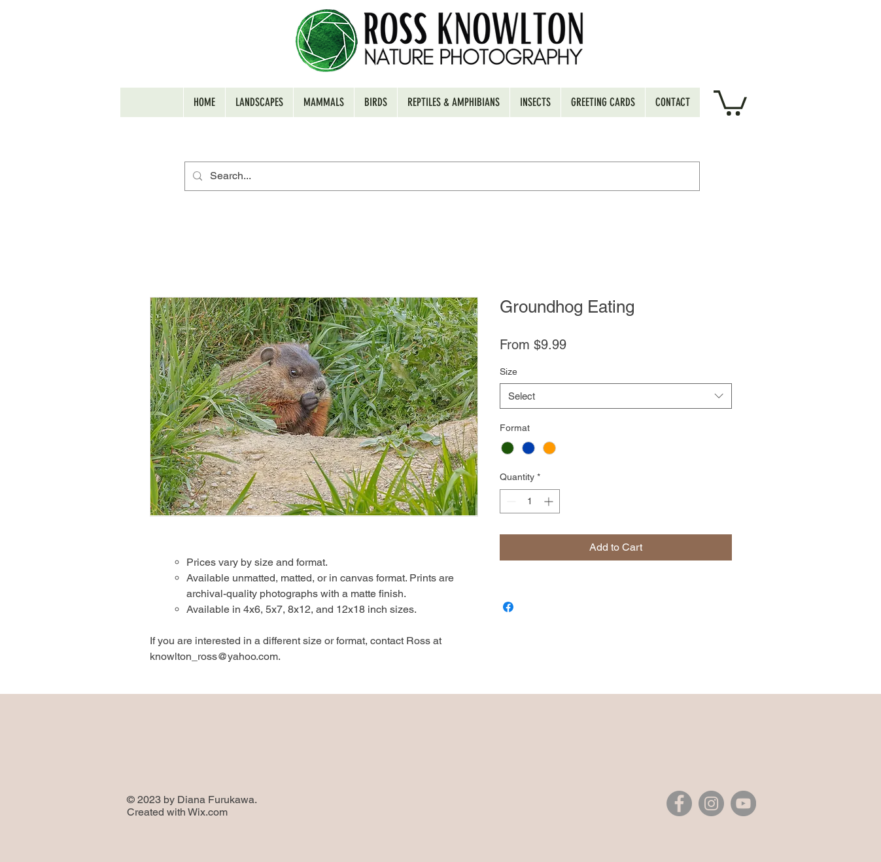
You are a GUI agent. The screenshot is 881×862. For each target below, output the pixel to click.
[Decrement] (510, 501)
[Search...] (441, 176)
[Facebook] (679, 803)
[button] (730, 102)
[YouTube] (743, 803)
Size (508, 371)
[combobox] (616, 396)
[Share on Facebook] (508, 607)
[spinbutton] (530, 501)
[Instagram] (711, 803)
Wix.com (208, 812)
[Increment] (550, 501)
